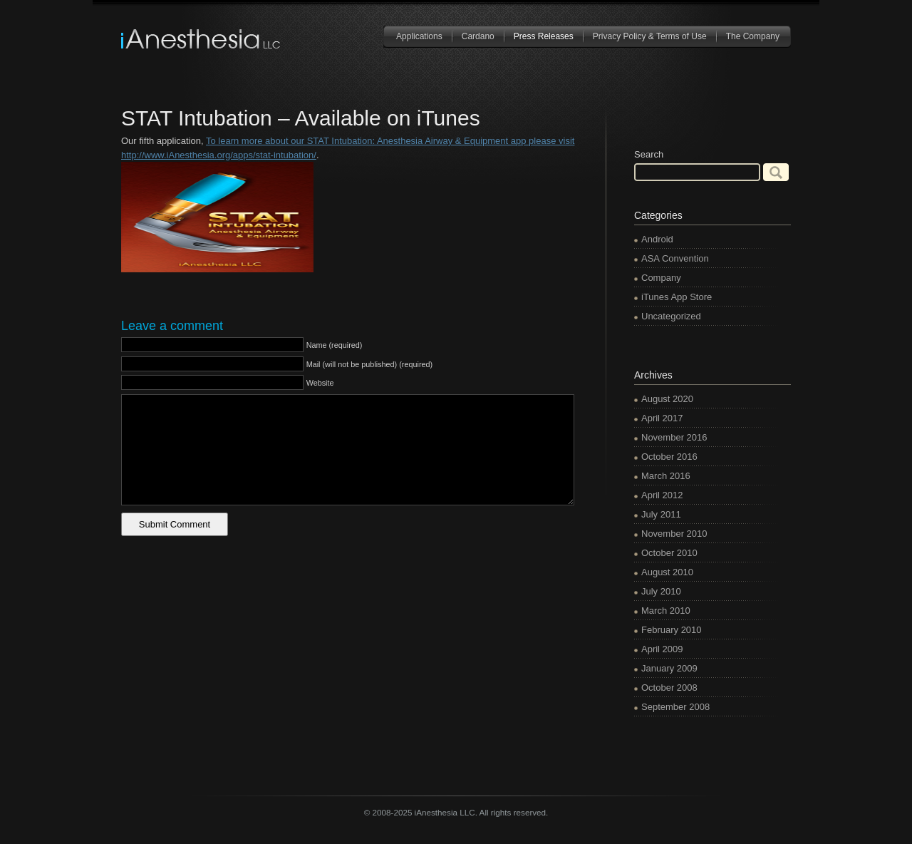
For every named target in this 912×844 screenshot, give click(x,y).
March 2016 (665, 475)
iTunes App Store (676, 297)
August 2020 (667, 398)
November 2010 (674, 533)
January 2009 (669, 668)
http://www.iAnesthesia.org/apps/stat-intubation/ (218, 155)
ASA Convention (675, 258)
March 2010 (665, 610)
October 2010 (669, 552)
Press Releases (544, 36)
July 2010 (661, 591)
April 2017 (662, 418)
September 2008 (675, 706)
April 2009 (662, 649)
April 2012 (662, 495)
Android (657, 239)
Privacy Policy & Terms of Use (650, 36)
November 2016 (674, 437)
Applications (419, 36)
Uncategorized (671, 316)
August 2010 (667, 572)
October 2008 (669, 687)
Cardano (478, 36)
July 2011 (661, 514)
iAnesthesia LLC (201, 39)
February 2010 (671, 629)
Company (661, 277)
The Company (752, 36)
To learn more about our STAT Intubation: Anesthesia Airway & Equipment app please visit (390, 140)
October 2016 (669, 456)
